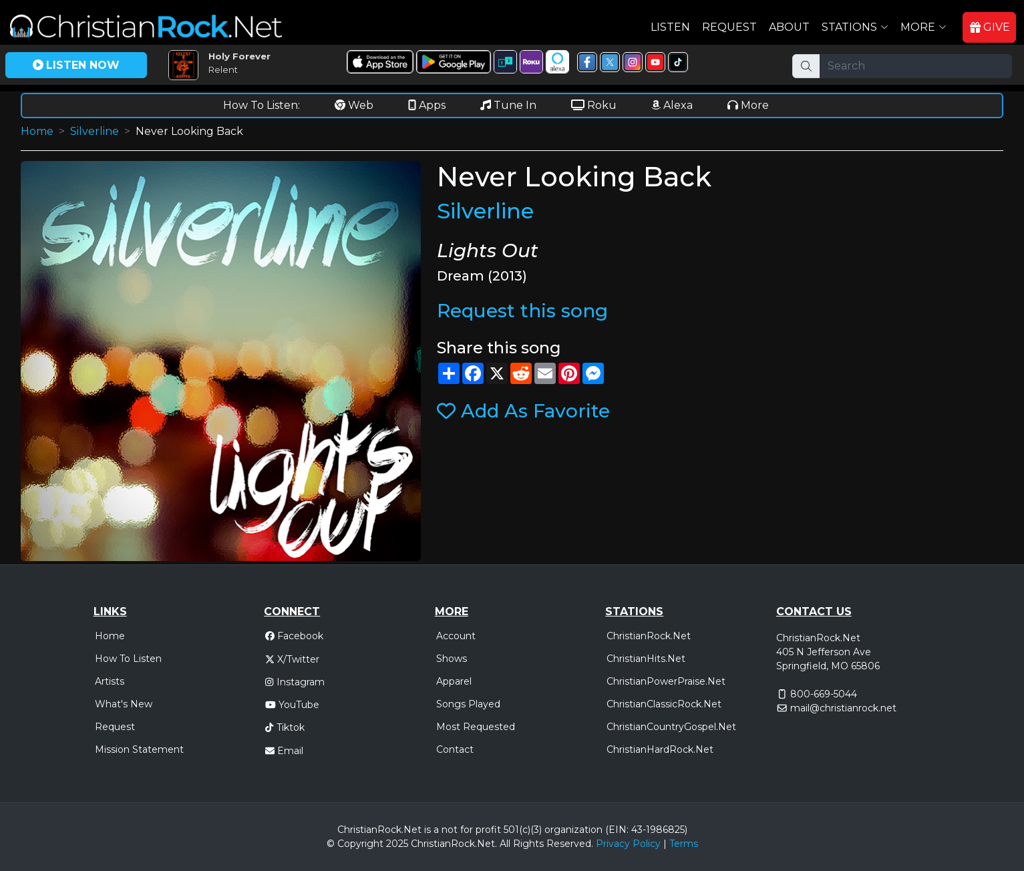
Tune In (508, 105)
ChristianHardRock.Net (660, 749)
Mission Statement (139, 749)
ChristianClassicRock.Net (664, 704)
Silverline (94, 131)
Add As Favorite (523, 410)
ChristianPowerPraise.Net (666, 681)
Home (37, 131)
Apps (427, 105)
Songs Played (468, 704)
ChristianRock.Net (649, 636)
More (748, 105)
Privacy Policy (628, 844)
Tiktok (284, 727)
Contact (455, 749)
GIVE (990, 27)
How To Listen (128, 658)
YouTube (292, 704)
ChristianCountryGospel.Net (671, 726)
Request (729, 27)
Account (456, 636)
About (789, 27)
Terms (683, 844)
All (505, 844)
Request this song (522, 310)
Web (354, 105)
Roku (594, 105)
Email (284, 750)
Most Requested (475, 726)
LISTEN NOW (76, 65)
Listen (670, 27)
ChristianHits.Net (646, 658)
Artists (109, 681)
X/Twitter (292, 659)
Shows (451, 658)
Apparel (454, 681)
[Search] (916, 66)
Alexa (672, 105)
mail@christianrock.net (843, 708)
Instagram (294, 682)
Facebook (294, 636)
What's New (123, 704)
